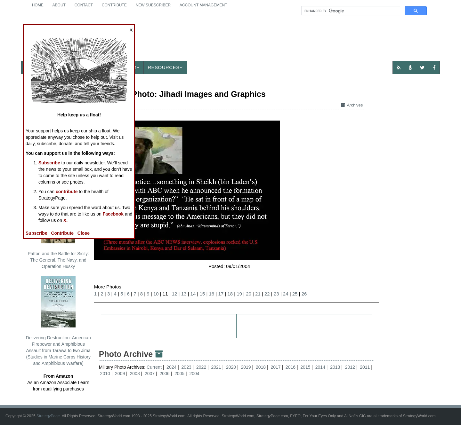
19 (239, 293)
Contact (84, 5)
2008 (135, 373)
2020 (231, 367)
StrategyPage (48, 416)
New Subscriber (153, 5)
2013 (335, 367)
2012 (350, 367)
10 (156, 293)
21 (258, 293)
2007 (150, 373)
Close (83, 233)
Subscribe (49, 162)
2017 (275, 367)
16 (211, 293)
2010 (105, 373)
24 (285, 293)
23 (276, 293)
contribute (66, 191)
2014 (320, 367)
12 (174, 293)
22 (267, 293)
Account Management (203, 5)
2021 (216, 367)
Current (155, 367)
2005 (179, 373)
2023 (186, 367)
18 (230, 293)
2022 (201, 367)
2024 (171, 367)
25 (295, 293)
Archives (352, 105)
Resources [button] (165, 67)
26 (304, 293)
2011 (365, 367)
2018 (261, 367)
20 (248, 293)
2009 (120, 373)
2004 (194, 373)
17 (220, 293)
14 (193, 293)
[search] (350, 11)
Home (38, 5)
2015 (305, 367)
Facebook (113, 213)
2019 (246, 367)
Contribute (114, 5)
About (59, 5)
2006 (164, 373)
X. (65, 220)
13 (184, 293)
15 (202, 293)
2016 (290, 367)
